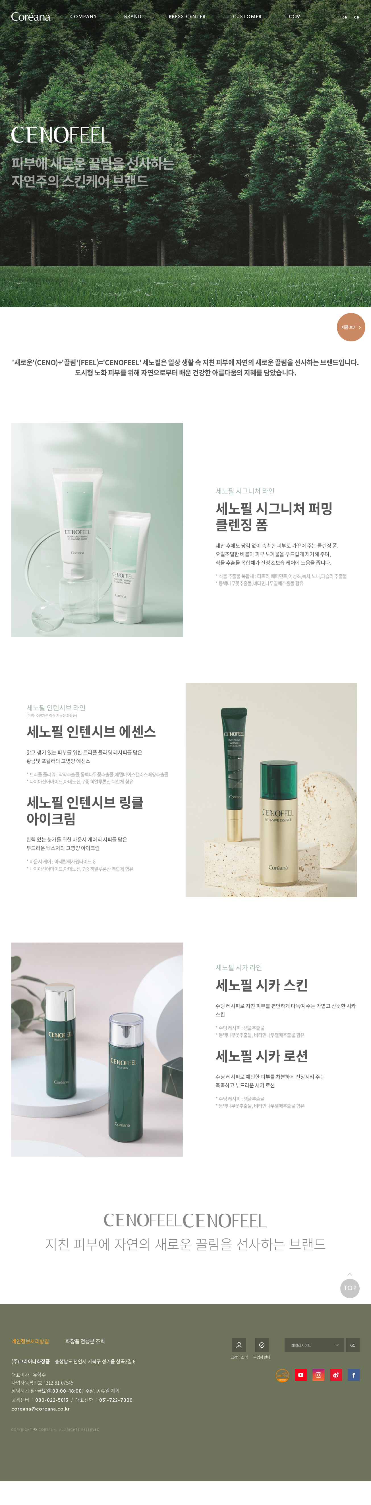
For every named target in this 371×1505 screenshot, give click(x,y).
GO (353, 1354)
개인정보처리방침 (30, 1350)
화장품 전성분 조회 (85, 1350)
